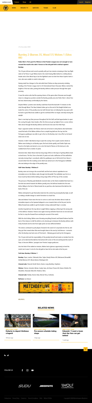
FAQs (41, 398)
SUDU (24, 386)
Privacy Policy (16, 398)
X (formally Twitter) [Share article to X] (90, 164)
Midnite (46, 386)
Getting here (7, 398)
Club (54, 8)
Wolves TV (24, 8)
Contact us (23, 398)
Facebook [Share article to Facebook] (90, 169)
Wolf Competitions (67, 386)
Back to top (85, 349)
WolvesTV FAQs (48, 398)
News (14, 8)
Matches (36, 8)
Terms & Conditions (33, 398)
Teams (45, 8)
